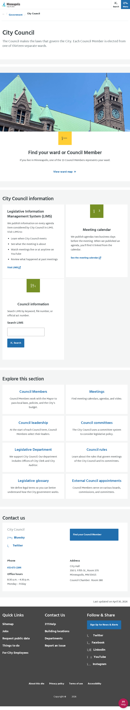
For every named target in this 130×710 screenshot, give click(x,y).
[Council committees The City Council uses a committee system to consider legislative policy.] (97, 430)
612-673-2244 (14, 571)
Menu (125, 5)
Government (15, 15)
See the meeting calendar (84, 258)
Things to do (10, 649)
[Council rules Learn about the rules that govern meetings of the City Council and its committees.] (97, 460)
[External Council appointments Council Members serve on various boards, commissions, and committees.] (97, 489)
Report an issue (55, 649)
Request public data (16, 642)
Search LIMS (15, 324)
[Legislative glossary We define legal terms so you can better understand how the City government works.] (33, 489)
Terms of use (76, 687)
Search (116, 5)
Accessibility (94, 687)
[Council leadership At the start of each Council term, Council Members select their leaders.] (33, 430)
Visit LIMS (12, 268)
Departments (54, 642)
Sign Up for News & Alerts (104, 629)
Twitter (15, 549)
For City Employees (15, 656)
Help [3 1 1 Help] (50, 627)
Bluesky (16, 541)
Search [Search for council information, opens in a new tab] (15, 344)
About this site (36, 687)
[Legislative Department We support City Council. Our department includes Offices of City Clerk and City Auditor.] (33, 460)
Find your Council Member (87, 538)
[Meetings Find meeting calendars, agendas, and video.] (97, 401)
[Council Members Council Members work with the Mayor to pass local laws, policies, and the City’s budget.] (33, 401)
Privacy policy (56, 687)
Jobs (5, 635)
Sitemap (8, 627)
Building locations (57, 635)
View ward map (63, 172)
